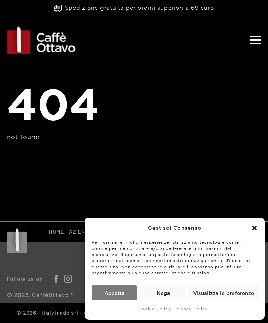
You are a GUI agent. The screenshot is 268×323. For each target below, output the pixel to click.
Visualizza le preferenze (223, 293)
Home (56, 231)
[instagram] (68, 279)
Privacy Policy (191, 309)
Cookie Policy (154, 309)
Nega (163, 293)
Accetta (114, 293)
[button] (254, 228)
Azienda (80, 231)
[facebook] (56, 279)
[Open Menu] (255, 40)
